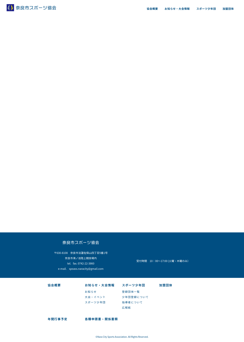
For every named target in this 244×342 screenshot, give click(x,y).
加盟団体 (228, 9)
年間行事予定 (58, 319)
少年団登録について (135, 297)
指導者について (132, 302)
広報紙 (126, 307)
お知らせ (91, 292)
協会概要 (152, 9)
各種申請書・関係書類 (101, 319)
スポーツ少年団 (206, 9)
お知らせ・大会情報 (177, 9)
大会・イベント (95, 297)
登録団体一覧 (131, 292)
